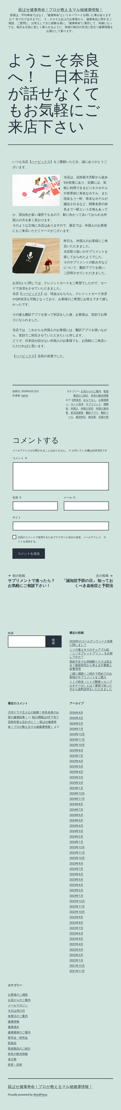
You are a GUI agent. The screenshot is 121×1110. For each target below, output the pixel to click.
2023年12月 (77, 847)
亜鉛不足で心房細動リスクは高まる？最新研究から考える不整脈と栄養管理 (90, 665)
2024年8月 (76, 804)
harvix (24, 395)
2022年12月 (77, 901)
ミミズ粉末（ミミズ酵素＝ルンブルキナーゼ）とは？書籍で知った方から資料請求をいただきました (90, 685)
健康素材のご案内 (19, 1032)
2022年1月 (76, 960)
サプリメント (93, 404)
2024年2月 (76, 836)
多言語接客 (77, 412)
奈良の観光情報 (100, 395)
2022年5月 (76, 938)
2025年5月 (76, 766)
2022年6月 (76, 933)
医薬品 (12, 1043)
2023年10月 (77, 858)
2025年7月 (76, 755)
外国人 (74, 408)
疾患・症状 (15, 1064)
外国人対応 (87, 408)
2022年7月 (76, 928)
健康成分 (13, 1027)
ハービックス (40, 161)
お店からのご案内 (91, 391)
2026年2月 (76, 723)
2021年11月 (77, 971)
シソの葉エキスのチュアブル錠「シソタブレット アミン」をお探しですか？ (91, 653)
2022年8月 (76, 922)
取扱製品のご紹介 (19, 1048)
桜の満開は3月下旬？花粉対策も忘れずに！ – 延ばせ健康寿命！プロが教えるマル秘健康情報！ (33, 721)
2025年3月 (76, 777)
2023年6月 (76, 874)
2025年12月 (77, 734)
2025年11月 (77, 739)
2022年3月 (76, 949)
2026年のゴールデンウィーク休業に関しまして (91, 643)
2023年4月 (76, 885)
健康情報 (13, 1021)
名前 (17, 497)
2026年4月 (76, 712)
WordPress (40, 1094)
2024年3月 (76, 831)
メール (69, 497)
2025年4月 (76, 771)
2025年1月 (76, 788)
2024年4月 (76, 825)
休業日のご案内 (18, 1016)
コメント (19, 458)
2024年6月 (76, 815)
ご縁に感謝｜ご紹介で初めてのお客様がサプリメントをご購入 (90, 675)
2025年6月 (76, 761)
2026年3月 (76, 718)
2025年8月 (76, 750)
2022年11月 (77, 906)
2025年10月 (77, 745)
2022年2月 (76, 955)
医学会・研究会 (18, 1037)
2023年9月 (76, 863)
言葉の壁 (103, 417)
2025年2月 (76, 782)
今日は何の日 (16, 1010)
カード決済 (77, 404)
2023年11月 (77, 852)
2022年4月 (76, 944)
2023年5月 (76, 879)
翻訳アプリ (92, 412)
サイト (16, 517)
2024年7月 (76, 809)
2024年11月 (77, 798)
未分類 (12, 1059)
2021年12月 (77, 965)
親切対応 (81, 417)
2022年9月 (76, 917)
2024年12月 (77, 793)
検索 (11, 633)
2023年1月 (76, 895)
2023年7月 (76, 868)
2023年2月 (76, 890)
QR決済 (76, 400)
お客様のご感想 (18, 994)
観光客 (92, 417)
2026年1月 (76, 728)
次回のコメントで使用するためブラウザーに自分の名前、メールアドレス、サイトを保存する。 (62, 539)
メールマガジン (18, 1005)
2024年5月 (76, 820)
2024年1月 (76, 842)
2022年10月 (77, 911)
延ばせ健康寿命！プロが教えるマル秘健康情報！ (60, 10)
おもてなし (89, 400)
